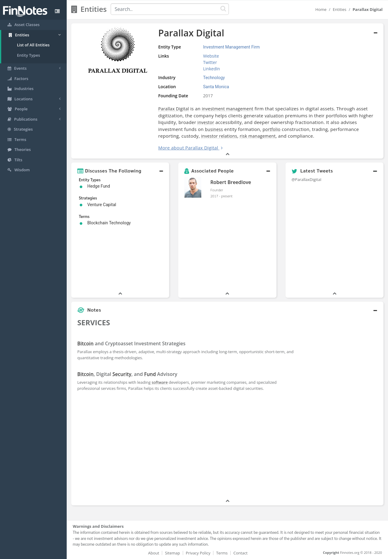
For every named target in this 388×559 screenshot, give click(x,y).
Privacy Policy (198, 553)
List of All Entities (33, 45)
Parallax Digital (173, 109)
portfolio (271, 129)
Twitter (210, 62)
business (214, 129)
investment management (227, 109)
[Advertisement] (343, 407)
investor (205, 122)
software (160, 382)
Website (211, 56)
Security (121, 374)
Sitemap (172, 553)
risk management (258, 136)
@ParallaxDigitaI (306, 179)
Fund (150, 374)
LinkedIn (211, 69)
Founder (216, 189)
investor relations (219, 136)
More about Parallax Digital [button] (188, 148)
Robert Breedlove (230, 182)
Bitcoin (85, 343)
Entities (339, 9)
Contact (240, 553)
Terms (222, 553)
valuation (274, 116)
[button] (120, 170)
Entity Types (28, 55)
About (153, 553)
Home (320, 9)
